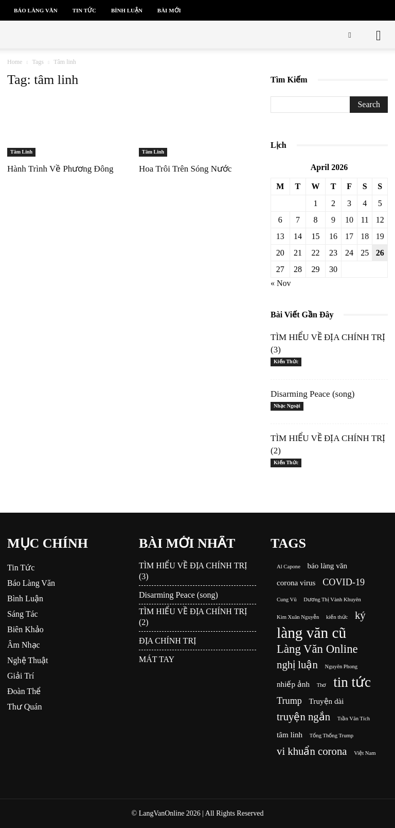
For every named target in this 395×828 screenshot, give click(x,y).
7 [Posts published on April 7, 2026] (298, 219)
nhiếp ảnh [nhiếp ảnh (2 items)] (293, 684)
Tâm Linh (21, 152)
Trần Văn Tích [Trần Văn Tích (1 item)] (353, 718)
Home (14, 61)
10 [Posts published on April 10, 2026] (349, 219)
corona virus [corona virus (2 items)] (296, 582)
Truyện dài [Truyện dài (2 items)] (326, 701)
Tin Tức (84, 10)
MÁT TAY (156, 659)
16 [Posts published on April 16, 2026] (333, 236)
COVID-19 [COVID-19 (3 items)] (343, 582)
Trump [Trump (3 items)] (289, 701)
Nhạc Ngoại (287, 406)
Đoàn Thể (24, 691)
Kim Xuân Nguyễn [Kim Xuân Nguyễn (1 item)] (298, 617)
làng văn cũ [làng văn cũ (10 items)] (311, 633)
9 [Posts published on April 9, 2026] (333, 219)
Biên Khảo (25, 629)
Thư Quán (24, 706)
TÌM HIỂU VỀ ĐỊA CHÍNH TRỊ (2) (193, 617)
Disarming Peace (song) (312, 394)
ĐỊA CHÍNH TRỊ (167, 640)
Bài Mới (169, 10)
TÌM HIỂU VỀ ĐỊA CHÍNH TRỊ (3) (193, 571)
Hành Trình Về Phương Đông (60, 169)
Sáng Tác (22, 614)
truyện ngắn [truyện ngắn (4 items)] (303, 717)
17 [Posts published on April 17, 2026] (349, 236)
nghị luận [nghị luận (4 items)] (297, 665)
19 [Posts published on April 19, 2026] (380, 236)
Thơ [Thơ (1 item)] (322, 685)
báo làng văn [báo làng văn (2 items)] (328, 565)
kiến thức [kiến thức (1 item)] (337, 617)
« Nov (281, 283)
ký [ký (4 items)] (360, 615)
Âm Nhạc (23, 644)
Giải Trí (20, 675)
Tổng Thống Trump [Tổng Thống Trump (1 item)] (331, 735)
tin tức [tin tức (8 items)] (352, 682)
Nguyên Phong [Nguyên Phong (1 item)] (341, 666)
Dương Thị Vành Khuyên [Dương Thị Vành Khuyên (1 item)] (332, 599)
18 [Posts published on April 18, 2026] (365, 236)
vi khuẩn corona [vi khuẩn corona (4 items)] (312, 751)
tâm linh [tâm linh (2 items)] (289, 734)
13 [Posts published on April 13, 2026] (280, 236)
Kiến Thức (286, 361)
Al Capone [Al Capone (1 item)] (288, 566)
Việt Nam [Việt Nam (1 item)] (364, 753)
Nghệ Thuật (27, 660)
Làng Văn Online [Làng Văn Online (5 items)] (317, 649)
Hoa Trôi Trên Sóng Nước (185, 169)
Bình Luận (126, 10)
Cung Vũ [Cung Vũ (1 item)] (287, 599)
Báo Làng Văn (36, 10)
